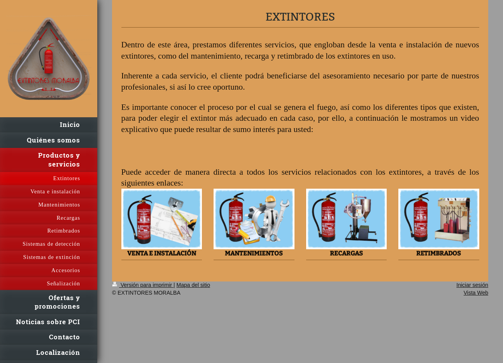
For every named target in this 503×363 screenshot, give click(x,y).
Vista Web (476, 293)
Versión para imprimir (143, 285)
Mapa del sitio (193, 285)
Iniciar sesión (472, 285)
